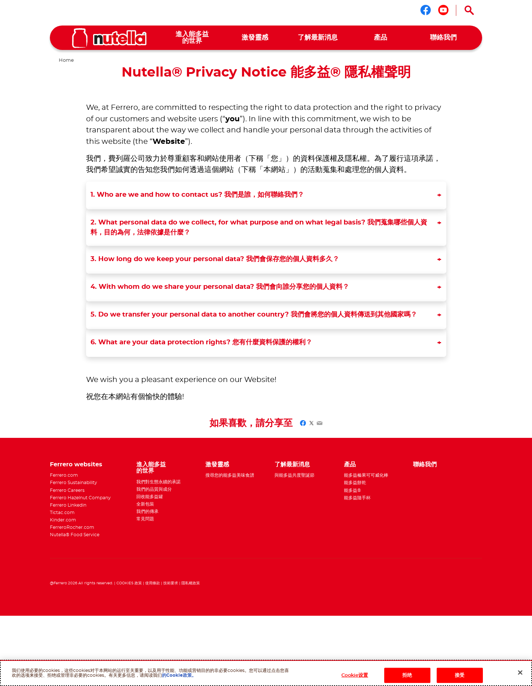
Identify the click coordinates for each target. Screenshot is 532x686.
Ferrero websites (76, 464)
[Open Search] (469, 10)
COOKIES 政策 (129, 583)
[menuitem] (192, 37)
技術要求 (170, 583)
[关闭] (520, 672)
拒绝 (407, 675)
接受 (459, 675)
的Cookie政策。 (179, 675)
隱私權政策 (190, 583)
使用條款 (152, 583)
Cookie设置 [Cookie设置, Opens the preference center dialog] (354, 675)
